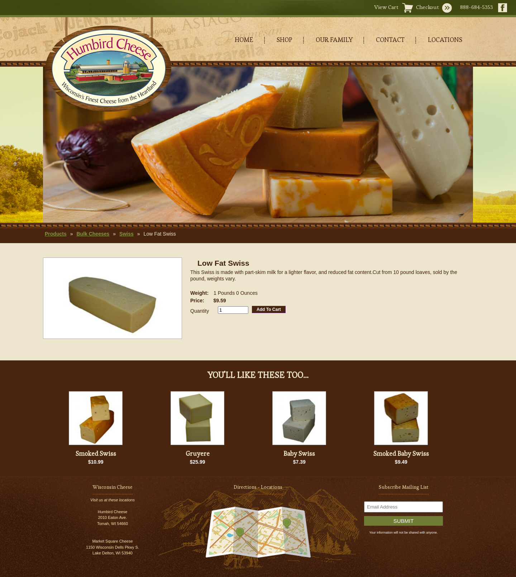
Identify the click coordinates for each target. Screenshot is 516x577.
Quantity (199, 311)
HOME (244, 40)
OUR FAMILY (334, 40)
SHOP (284, 40)
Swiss (126, 234)
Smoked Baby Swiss (401, 453)
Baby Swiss (299, 453)
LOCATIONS (445, 40)
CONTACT (390, 40)
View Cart (386, 7)
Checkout (427, 7)
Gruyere (198, 453)
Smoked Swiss (96, 453)
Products (56, 234)
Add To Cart (269, 309)
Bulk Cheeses (92, 234)
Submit (403, 521)
